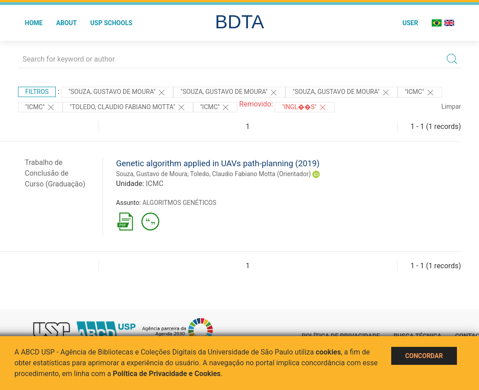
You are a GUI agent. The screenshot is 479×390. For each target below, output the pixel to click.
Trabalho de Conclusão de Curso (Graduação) (55, 173)
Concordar (424, 355)
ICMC (154, 183)
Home (34, 23)
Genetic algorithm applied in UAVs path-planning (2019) (218, 163)
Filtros (37, 91)
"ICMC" (420, 92)
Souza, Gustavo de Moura (151, 173)
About (66, 23)
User (410, 23)
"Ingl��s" (304, 107)
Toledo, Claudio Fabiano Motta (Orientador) (250, 173)
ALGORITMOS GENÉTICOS (179, 202)
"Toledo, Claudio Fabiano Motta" (128, 107)
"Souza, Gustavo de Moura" (117, 92)
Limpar (451, 106)
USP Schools (111, 23)
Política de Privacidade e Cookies (167, 373)
